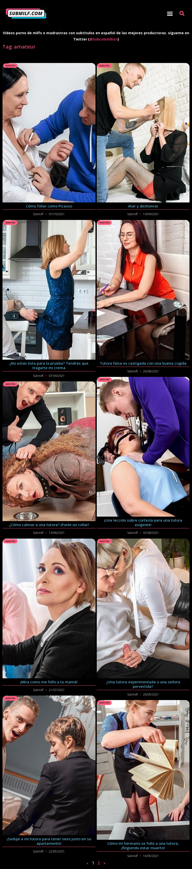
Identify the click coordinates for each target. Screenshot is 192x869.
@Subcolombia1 (104, 39)
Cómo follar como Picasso (49, 205)
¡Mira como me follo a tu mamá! (49, 681)
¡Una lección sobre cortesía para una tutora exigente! (143, 522)
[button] (169, 13)
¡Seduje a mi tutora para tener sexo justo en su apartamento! (49, 841)
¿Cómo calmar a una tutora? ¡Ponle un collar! (49, 524)
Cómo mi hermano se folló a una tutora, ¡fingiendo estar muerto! (143, 845)
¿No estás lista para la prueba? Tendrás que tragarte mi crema (48, 365)
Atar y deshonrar (143, 205)
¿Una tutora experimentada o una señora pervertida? (143, 684)
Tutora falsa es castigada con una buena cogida (143, 363)
